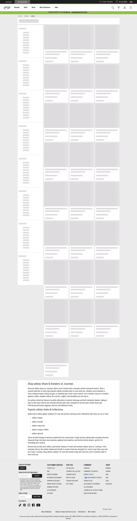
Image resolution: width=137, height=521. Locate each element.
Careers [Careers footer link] (87, 468)
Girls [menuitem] (22, 7)
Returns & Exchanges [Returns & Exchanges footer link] (54, 477)
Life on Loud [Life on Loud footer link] (70, 468)
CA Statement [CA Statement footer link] (88, 487)
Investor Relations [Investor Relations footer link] (90, 493)
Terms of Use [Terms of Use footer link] (88, 481)
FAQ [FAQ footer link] (48, 471)
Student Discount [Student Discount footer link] (72, 481)
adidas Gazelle (37, 422)
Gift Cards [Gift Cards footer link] (69, 484)
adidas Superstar (38, 426)
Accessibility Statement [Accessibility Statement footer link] (92, 484)
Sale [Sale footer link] (107, 481)
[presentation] (15, 7)
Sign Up (22, 468)
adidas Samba (37, 418)
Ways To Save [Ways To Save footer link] (70, 477)
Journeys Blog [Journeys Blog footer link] (71, 474)
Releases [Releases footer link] (109, 484)
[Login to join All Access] (59, 13)
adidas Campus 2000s (40, 430)
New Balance (82, 512)
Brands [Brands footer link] (108, 468)
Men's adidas (92, 512)
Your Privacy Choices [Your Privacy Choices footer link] (93, 477)
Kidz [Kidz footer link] (107, 477)
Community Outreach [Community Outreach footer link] (91, 471)
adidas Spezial (37, 434)
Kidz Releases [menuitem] (40, 7)
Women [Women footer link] (108, 471)
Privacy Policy (23, 485)
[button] (131, 2)
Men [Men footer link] (107, 474)
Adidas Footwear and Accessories (65, 512)
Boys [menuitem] (29, 7)
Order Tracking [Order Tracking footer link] (52, 474)
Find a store (23, 493)
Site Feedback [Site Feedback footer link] (51, 490)
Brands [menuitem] (15, 7)
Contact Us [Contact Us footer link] (51, 468)
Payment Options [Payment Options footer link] (52, 487)
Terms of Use (33, 484)
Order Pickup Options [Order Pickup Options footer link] (54, 484)
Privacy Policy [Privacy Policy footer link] (88, 474)
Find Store (37, 497)
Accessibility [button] (121, 2)
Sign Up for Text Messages (28, 472)
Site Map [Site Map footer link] (50, 493)
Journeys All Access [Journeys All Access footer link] (73, 471)
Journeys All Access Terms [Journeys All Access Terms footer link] (93, 490)
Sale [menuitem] (50, 7)
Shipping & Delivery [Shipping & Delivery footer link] (53, 481)
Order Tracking (105, 2)
